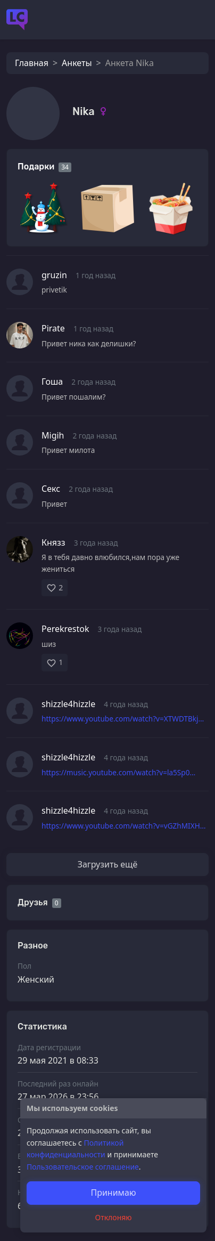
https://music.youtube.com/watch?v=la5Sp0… (118, 772)
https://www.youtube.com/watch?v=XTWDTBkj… (123, 718)
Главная (31, 63)
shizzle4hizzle (68, 704)
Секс (51, 488)
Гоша (52, 381)
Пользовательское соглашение (83, 1167)
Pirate (53, 328)
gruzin (54, 275)
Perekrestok (65, 629)
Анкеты (77, 63)
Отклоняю (113, 1217)
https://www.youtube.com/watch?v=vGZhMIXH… (123, 826)
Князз (53, 542)
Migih (53, 435)
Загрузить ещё (108, 864)
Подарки (36, 166)
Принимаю (113, 1192)
